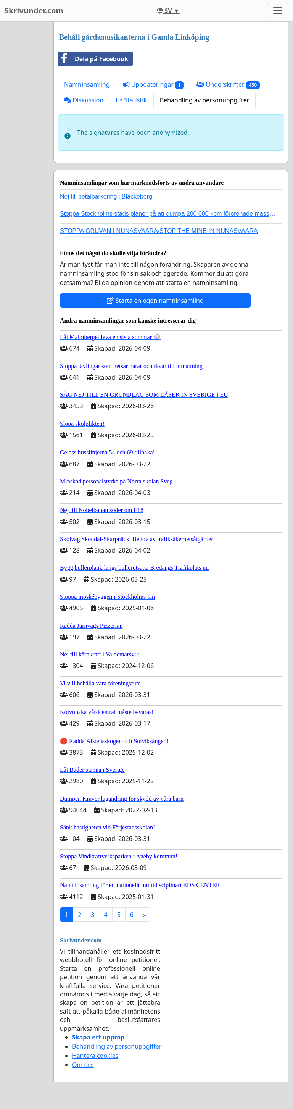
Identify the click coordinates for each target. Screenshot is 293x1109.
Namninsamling (87, 84)
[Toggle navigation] (277, 10)
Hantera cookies (95, 1055)
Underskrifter (227, 84)
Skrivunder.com (34, 10)
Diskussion (83, 100)
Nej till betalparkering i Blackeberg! (107, 196)
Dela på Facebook (93, 59)
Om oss (83, 1065)
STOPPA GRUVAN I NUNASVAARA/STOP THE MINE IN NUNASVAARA (159, 231)
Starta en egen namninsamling (155, 300)
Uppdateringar (153, 84)
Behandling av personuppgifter (205, 100)
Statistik (131, 100)
